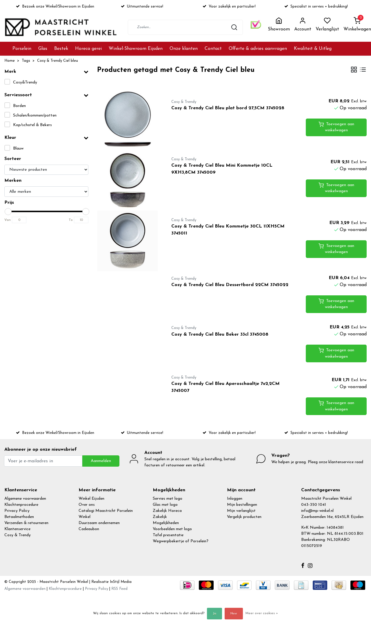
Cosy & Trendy (17, 535)
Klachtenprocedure (21, 505)
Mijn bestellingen (242, 505)
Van (7, 220)
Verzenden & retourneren (26, 523)
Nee (233, 613)
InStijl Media (120, 582)
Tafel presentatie (168, 535)
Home (9, 61)
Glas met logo (165, 505)
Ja (214, 613)
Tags (26, 61)
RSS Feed (119, 589)
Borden (19, 106)
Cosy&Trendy (25, 82)
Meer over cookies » (261, 613)
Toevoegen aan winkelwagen (336, 127)
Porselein (21, 48)
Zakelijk (160, 517)
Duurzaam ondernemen (99, 523)
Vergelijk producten (244, 517)
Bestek (61, 48)
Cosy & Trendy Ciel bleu (57, 61)
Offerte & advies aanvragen (258, 48)
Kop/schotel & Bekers (32, 125)
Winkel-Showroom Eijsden (136, 48)
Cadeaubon (89, 529)
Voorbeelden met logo (172, 529)
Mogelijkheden (166, 523)
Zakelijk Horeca (167, 511)
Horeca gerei (88, 48)
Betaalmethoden (19, 517)
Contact (213, 48)
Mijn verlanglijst (241, 511)
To (71, 220)
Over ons (87, 505)
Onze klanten (184, 48)
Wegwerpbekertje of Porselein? (180, 541)
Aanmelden (101, 461)
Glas (42, 48)
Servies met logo (167, 498)
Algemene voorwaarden (25, 498)
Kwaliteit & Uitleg (313, 48)
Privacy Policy (17, 511)
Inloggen (234, 498)
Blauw (18, 148)
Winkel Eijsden (91, 498)
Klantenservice (17, 529)
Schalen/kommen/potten (35, 115)
